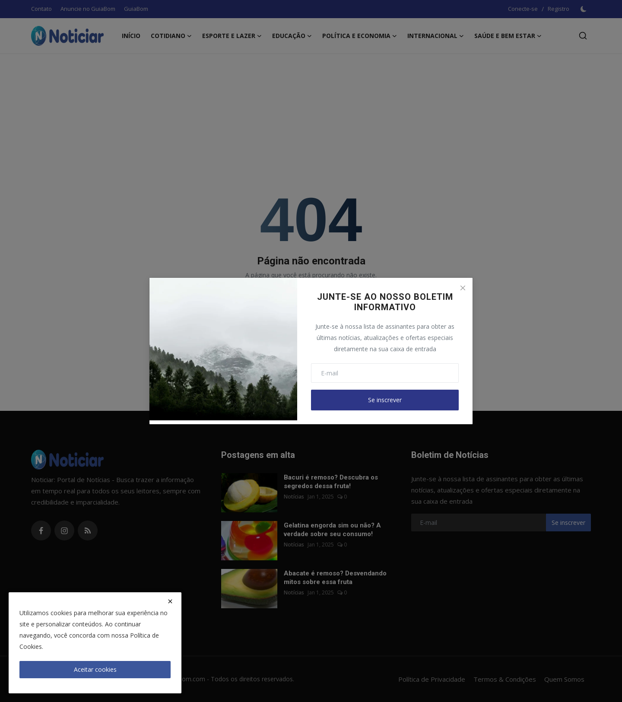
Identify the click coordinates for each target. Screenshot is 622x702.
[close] (170, 601)
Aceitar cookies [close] (95, 669)
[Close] (462, 287)
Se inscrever (385, 400)
